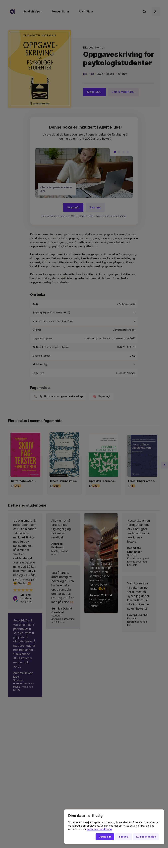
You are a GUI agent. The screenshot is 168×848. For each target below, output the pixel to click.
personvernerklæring (99, 829)
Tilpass (123, 836)
